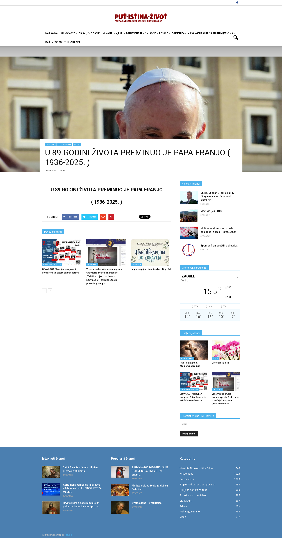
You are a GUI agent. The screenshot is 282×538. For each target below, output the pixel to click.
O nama (109, 33)
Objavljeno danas (89, 33)
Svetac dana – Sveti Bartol (147, 502)
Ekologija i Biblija (220, 362)
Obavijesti (50, 144)
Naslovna (51, 33)
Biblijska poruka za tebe (193, 490)
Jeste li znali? (187, 358)
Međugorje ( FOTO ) (212, 211)
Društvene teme (137, 33)
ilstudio (68, 534)
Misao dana (186, 473)
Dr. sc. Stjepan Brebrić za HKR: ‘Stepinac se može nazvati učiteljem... (218, 196)
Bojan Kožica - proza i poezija (197, 484)
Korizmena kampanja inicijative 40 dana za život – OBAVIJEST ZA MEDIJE (82, 488)
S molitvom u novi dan (193, 495)
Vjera (120, 33)
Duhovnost (68, 33)
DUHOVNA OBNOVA (52, 264)
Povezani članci (53, 231)
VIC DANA (185, 500)
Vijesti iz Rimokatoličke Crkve (196, 468)
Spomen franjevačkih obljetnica (219, 245)
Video (183, 517)
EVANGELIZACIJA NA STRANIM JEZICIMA (212, 33)
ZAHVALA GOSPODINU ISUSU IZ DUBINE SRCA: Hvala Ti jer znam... (150, 471)
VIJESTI (77, 144)
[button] (235, 37)
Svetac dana (187, 479)
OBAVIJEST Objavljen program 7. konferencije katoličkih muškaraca (193, 397)
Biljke (215, 358)
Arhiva (183, 506)
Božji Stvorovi (55, 41)
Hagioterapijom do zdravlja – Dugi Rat (151, 269)
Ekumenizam (180, 33)
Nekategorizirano (190, 511)
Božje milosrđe (159, 33)
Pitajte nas (73, 41)
